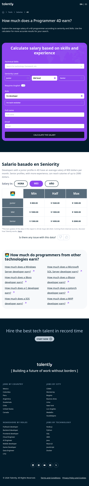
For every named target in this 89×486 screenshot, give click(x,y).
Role (7, 91)
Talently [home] (44, 365)
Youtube (44, 465)
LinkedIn (33, 465)
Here (20, 231)
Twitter (56, 465)
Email (7, 121)
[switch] (23, 85)
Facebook (50, 465)
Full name (9, 110)
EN (81, 4)
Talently (7, 4)
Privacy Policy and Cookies (74, 477)
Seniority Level (11, 73)
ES (86, 4)
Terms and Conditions (50, 477)
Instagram (39, 465)
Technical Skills (11, 61)
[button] (44, 66)
